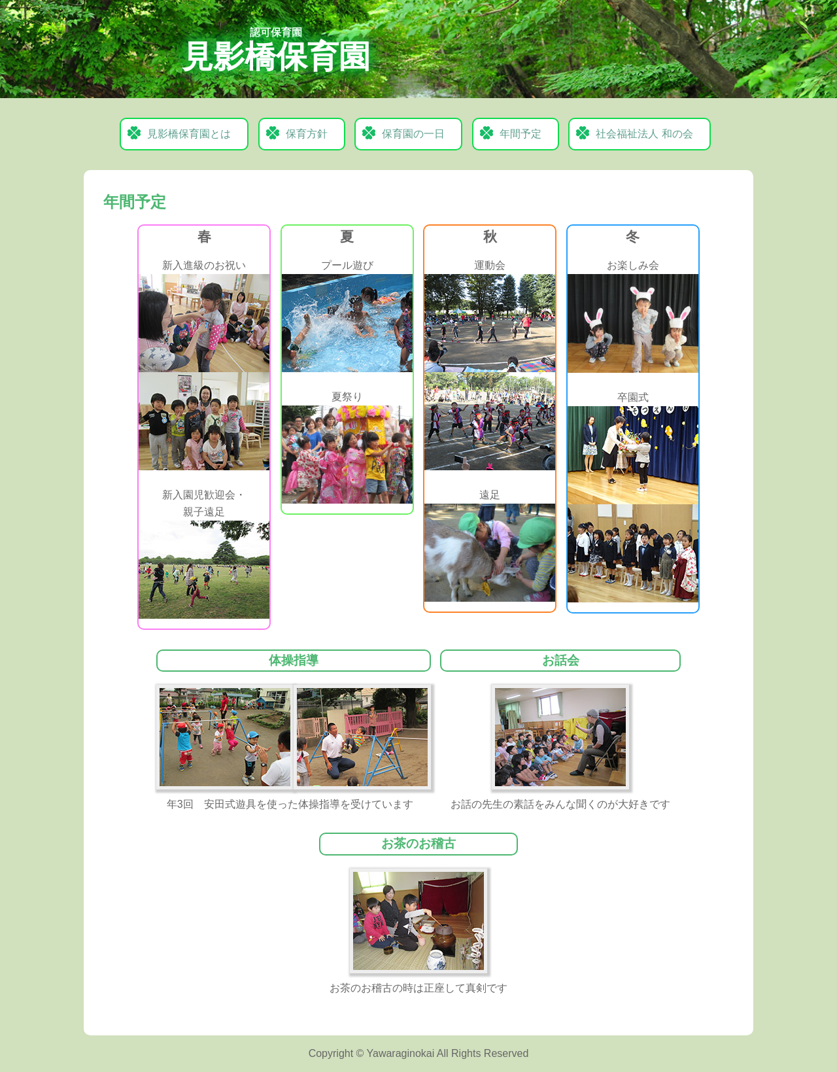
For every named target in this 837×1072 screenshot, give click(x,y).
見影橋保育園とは (189, 133)
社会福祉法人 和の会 (644, 133)
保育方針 (307, 133)
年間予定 (520, 133)
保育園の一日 (413, 133)
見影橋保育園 (276, 50)
